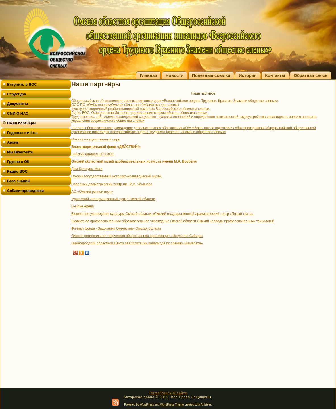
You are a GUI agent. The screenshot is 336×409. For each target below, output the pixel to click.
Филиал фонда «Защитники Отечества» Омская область (116, 228)
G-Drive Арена (82, 206)
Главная (148, 75)
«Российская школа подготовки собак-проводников (224, 128)
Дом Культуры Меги (87, 169)
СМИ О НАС (17, 113)
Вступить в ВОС (22, 84)
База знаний (18, 181)
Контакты (275, 75)
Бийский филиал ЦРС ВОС (92, 154)
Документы (17, 104)
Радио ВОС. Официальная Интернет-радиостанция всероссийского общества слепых (139, 113)
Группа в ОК (18, 162)
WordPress (147, 404)
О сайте (180, 393)
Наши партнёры (21, 123)
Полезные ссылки (211, 75)
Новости (174, 75)
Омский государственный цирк (95, 139)
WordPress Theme (172, 404)
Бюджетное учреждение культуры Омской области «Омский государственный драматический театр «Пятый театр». (162, 214)
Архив (12, 142)
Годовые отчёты (22, 133)
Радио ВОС (17, 171)
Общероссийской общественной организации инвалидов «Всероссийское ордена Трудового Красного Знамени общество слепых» (193, 130)
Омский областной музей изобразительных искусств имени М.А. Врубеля (134, 161)
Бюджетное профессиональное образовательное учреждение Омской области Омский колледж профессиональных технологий (172, 221)
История (248, 75)
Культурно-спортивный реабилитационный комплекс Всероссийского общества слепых (140, 109)
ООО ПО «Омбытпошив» (91, 105)
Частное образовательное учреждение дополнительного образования (127, 128)
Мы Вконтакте (20, 152)
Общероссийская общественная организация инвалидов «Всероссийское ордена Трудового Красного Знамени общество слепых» (174, 101)
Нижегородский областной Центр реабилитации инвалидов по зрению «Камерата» (137, 243)
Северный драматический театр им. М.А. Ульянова (111, 184)
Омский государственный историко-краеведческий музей (116, 176)
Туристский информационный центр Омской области (113, 199)
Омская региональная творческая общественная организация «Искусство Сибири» (137, 236)
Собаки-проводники (25, 190)
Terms (154, 393)
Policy (166, 393)
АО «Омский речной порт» (92, 192)
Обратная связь (310, 75)
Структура (16, 94)
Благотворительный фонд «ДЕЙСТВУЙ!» (106, 147)
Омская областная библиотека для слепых (145, 105)
